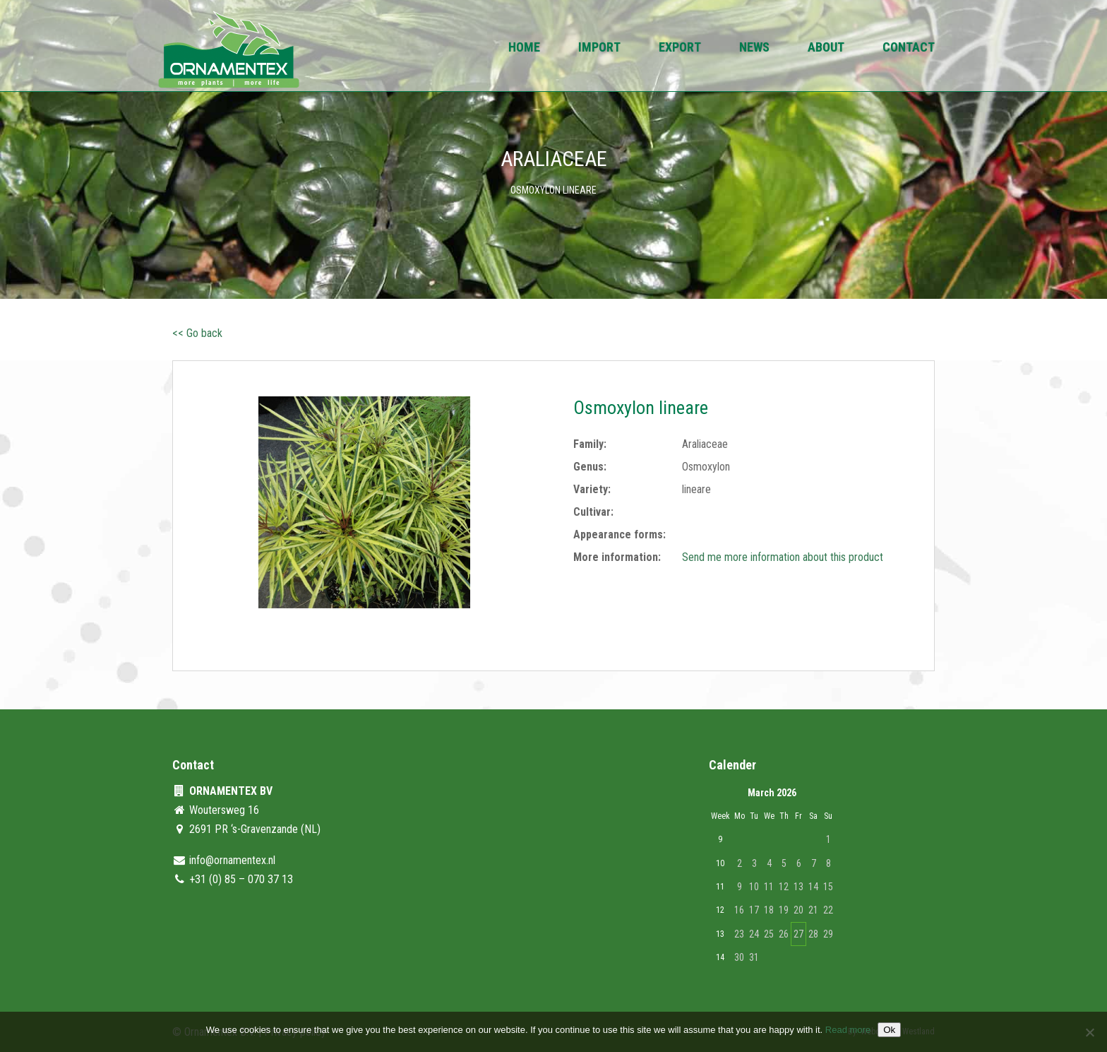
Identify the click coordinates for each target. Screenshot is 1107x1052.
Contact (908, 48)
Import (599, 48)
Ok (889, 1029)
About (826, 48)
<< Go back (197, 333)
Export (680, 48)
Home (524, 48)
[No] (1089, 1032)
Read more (847, 1029)
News (754, 48)
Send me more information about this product (782, 557)
